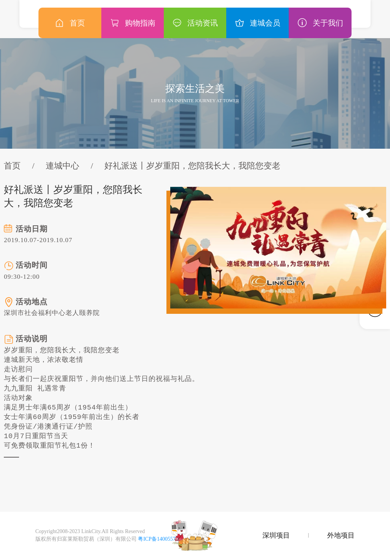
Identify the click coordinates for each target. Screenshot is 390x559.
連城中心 (62, 165)
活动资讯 (195, 23)
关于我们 (320, 23)
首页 (12, 165)
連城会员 (257, 23)
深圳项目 (276, 535)
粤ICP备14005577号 (161, 539)
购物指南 (132, 23)
